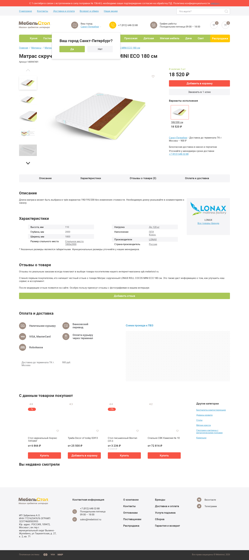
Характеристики (90, 178)
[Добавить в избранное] (153, 76)
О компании (131, 499)
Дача (188, 38)
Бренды (160, 499)
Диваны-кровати (204, 415)
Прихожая (130, 38)
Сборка (159, 519)
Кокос (152, 234)
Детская (149, 38)
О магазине (25, 11)
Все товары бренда (208, 223)
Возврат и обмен (89, 11)
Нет (100, 49)
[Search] (226, 11)
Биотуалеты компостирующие (211, 409)
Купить (44, 455)
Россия (153, 244)
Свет (201, 38)
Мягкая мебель (169, 38)
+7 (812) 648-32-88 (128, 25)
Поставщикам (132, 519)
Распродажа (220, 38)
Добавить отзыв (124, 296)
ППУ (151, 231)
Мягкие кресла (203, 425)
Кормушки (201, 437)
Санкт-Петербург (91, 26)
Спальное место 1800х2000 (74, 243)
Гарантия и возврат (167, 525)
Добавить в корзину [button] (84, 455)
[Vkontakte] (206, 499)
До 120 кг (154, 227)
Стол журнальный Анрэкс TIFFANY (42, 439)
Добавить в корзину (199, 83)
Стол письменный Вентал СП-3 (122, 439)
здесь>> (215, 3)
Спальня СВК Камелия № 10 (164, 437)
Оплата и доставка (197, 178)
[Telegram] (207, 506)
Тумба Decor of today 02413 (83, 437)
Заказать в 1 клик (199, 92)
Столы (199, 420)
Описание (45, 178)
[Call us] (112, 25)
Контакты (42, 11)
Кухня (33, 38)
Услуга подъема (165, 512)
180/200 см (177, 122)
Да (72, 49)
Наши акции (111, 11)
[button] (28, 70)
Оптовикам (130, 512)
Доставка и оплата (64, 11)
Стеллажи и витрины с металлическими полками (209, 431)
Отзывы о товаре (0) (143, 178)
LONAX (153, 239)
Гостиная (49, 38)
